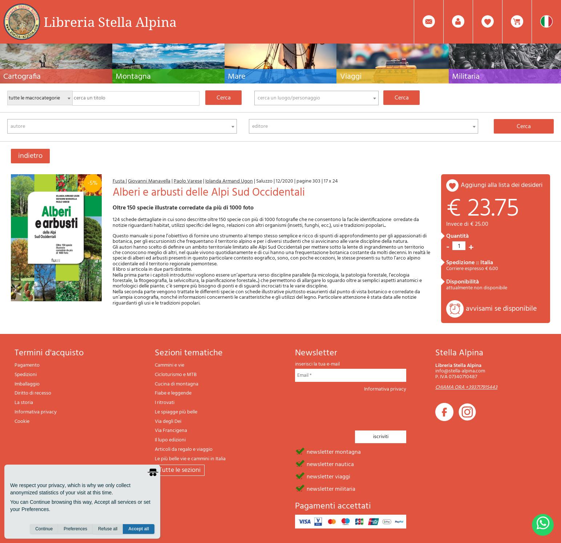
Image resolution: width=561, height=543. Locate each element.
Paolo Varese (188, 181)
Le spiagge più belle (176, 412)
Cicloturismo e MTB (176, 375)
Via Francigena (171, 430)
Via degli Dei (168, 421)
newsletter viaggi (328, 476)
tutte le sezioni (180, 470)
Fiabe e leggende (173, 393)
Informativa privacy (36, 412)
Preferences (75, 528)
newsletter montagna (334, 452)
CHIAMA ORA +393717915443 (466, 387)
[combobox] (316, 98)
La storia (24, 403)
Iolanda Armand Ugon (229, 181)
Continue (44, 528)
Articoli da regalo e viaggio (184, 449)
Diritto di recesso (33, 393)
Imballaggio (27, 384)
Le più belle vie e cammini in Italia (190, 459)
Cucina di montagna (176, 384)
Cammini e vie (169, 365)
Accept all (138, 528)
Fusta (119, 181)
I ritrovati (164, 403)
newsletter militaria (331, 489)
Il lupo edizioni (170, 440)
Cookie (22, 421)
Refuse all (107, 528)
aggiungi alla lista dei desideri (501, 185)
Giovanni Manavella (149, 181)
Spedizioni (26, 375)
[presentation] (350, 409)
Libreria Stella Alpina (110, 21)
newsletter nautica (330, 464)
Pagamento (27, 365)
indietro (30, 156)
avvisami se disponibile (501, 309)
